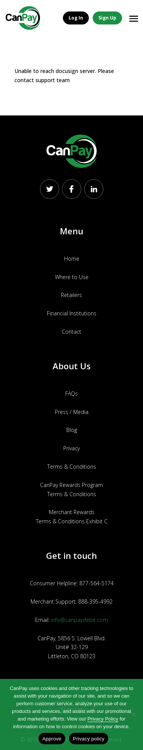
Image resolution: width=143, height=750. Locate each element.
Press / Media (71, 412)
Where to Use (71, 277)
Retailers (71, 295)
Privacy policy (88, 739)
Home (71, 258)
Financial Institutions (71, 313)
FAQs (71, 393)
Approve (51, 739)
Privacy (71, 448)
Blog (71, 429)
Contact (71, 331)
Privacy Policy (102, 719)
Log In (76, 18)
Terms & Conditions (71, 466)
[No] (133, 714)
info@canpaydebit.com (79, 619)
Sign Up (107, 18)
